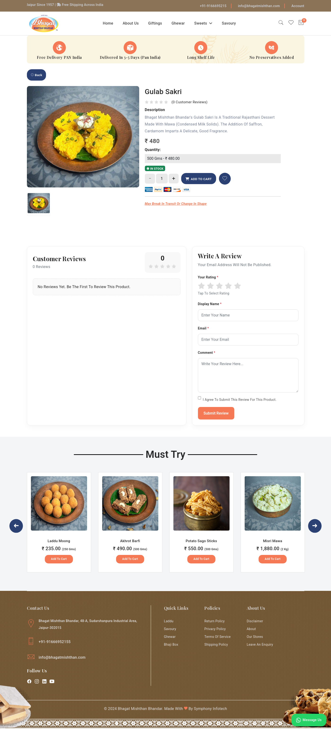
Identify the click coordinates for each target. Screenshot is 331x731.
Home (110, 24)
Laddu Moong (59, 543)
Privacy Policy (215, 631)
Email (203, 330)
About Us (133, 24)
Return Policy (215, 623)
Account (297, 6)
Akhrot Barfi (130, 543)
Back (37, 76)
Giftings (157, 24)
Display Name (210, 306)
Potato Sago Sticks (201, 543)
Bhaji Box (171, 648)
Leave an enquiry (260, 648)
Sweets (205, 24)
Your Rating (208, 279)
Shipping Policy (216, 648)
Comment (206, 354)
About (251, 631)
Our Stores (255, 640)
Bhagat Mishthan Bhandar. (140, 711)
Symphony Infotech (211, 711)
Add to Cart (59, 561)
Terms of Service (218, 640)
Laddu (168, 623)
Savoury (231, 24)
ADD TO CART (199, 181)
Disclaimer (255, 623)
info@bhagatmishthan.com (259, 6)
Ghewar (180, 24)
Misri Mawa (272, 543)
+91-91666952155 (55, 644)
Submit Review (216, 415)
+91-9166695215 (213, 6)
